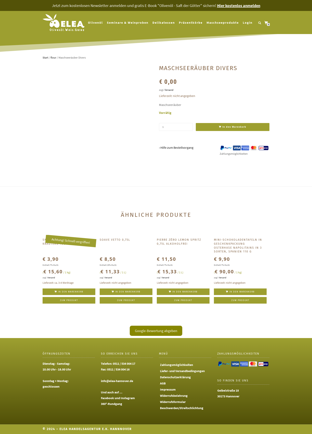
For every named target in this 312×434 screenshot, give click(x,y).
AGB (163, 383)
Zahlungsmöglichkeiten (176, 365)
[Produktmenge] (176, 127)
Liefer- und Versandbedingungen (182, 371)
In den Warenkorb (234, 127)
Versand (169, 89)
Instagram (128, 398)
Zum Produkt (69, 300)
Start (45, 57)
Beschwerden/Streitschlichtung (181, 408)
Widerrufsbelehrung (174, 396)
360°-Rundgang (111, 404)
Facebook (107, 398)
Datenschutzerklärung (175, 377)
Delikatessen (163, 22)
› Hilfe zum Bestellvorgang (176, 148)
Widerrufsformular (173, 402)
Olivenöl (95, 22)
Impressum (168, 389)
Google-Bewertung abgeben (156, 330)
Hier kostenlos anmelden (238, 5)
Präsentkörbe (191, 22)
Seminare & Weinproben (127, 22)
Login (248, 22)
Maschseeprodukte (223, 22)
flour (53, 57)
